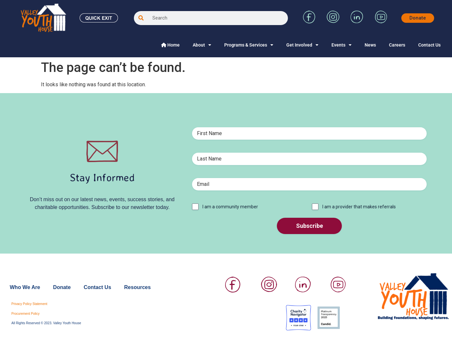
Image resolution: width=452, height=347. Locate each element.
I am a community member (230, 206)
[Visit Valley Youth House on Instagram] (333, 22)
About (202, 44)
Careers (397, 45)
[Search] (141, 18)
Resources (137, 287)
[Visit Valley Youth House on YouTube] (380, 22)
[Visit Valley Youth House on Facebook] (309, 22)
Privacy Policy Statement (29, 304)
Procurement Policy (25, 313)
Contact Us (429, 45)
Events (341, 44)
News (370, 45)
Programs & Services (248, 44)
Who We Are (25, 287)
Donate (62, 287)
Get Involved (302, 44)
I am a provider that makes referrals (359, 206)
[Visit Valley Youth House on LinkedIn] (356, 22)
